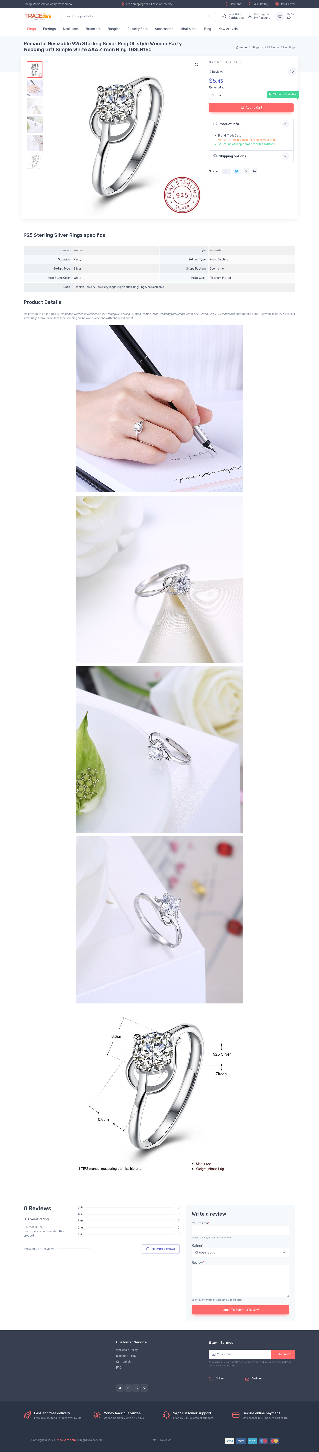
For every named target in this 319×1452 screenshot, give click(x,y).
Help (153, 1440)
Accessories (164, 29)
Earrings (49, 29)
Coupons (233, 4)
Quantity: (216, 87)
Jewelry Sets (137, 29)
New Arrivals (228, 29)
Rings (31, 29)
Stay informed (221, 1343)
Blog (207, 29)
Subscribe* (283, 1354)
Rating (197, 1245)
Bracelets (93, 29)
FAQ (118, 1367)
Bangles (114, 29)
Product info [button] (226, 124)
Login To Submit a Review (240, 1310)
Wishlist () (258, 4)
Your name (201, 1223)
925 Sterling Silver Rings (280, 47)
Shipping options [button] (229, 156)
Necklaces (71, 29)
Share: (213, 171)
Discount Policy (126, 1356)
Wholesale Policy (127, 1350)
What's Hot (188, 29)
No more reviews (160, 1249)
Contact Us (123, 1362)
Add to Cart (251, 107)
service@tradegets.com (268, 1382)
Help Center (285, 4)
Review (198, 1263)
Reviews (165, 1440)
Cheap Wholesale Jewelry (40, 4)
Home (241, 47)
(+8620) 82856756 (229, 1382)
